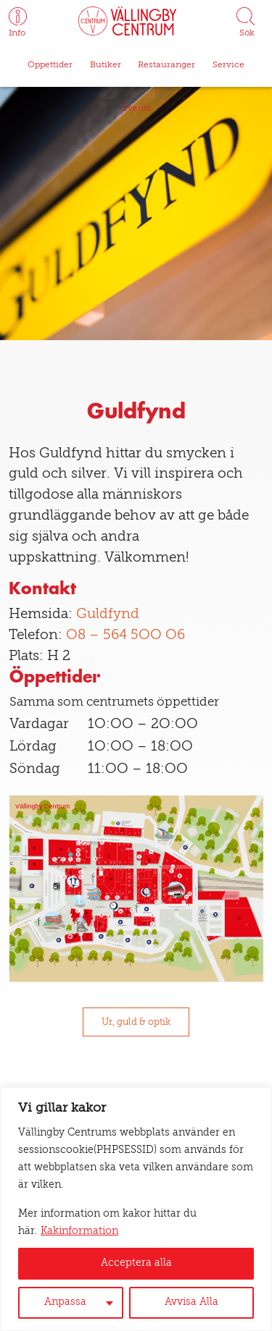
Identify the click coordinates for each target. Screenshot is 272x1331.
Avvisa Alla (191, 1302)
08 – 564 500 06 (125, 636)
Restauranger (166, 65)
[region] (136, 1209)
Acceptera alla (136, 1263)
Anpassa (65, 1302)
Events (136, 108)
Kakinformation (79, 1231)
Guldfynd (107, 615)
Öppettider (50, 65)
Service (228, 65)
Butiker (105, 65)
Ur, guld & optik (136, 1022)
